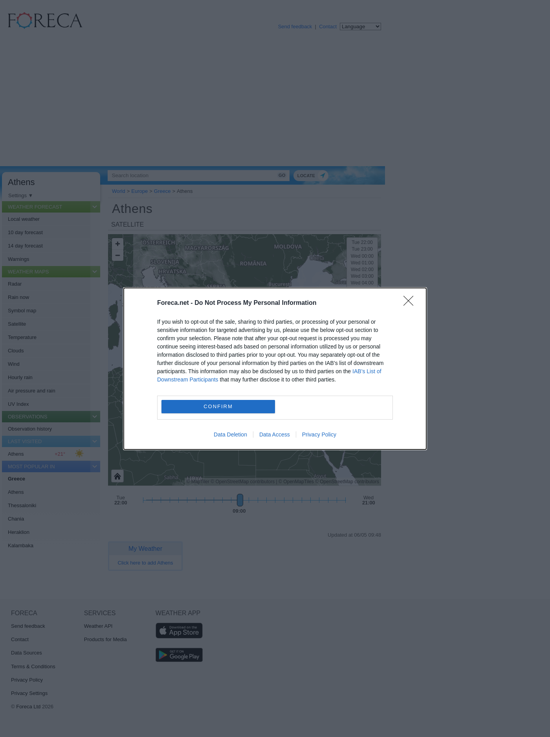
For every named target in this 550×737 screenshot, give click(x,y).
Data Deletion (230, 434)
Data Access (274, 434)
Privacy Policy (319, 434)
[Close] (410, 303)
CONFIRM (218, 406)
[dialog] (275, 368)
